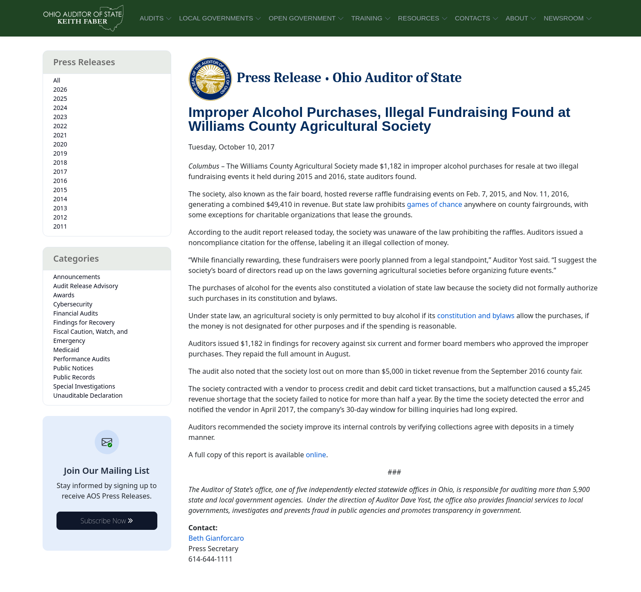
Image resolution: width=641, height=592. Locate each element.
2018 (60, 162)
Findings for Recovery (84, 322)
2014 (60, 199)
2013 (60, 208)
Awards (64, 295)
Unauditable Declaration (88, 395)
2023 (60, 117)
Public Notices (73, 368)
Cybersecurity (73, 304)
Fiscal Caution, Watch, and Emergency (90, 336)
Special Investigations (84, 386)
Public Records (74, 377)
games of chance (434, 204)
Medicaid (66, 350)
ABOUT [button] (517, 18)
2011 (60, 226)
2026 (60, 89)
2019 (60, 153)
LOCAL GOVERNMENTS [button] (216, 18)
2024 (60, 107)
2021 (60, 135)
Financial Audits (75, 313)
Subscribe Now (106, 520)
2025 (60, 98)
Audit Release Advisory (85, 286)
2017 (60, 171)
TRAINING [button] (366, 18)
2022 (60, 126)
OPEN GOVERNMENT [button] (302, 18)
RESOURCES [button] (418, 18)
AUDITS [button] (151, 18)
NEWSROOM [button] (564, 18)
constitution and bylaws (476, 315)
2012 (60, 217)
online (316, 454)
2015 (60, 190)
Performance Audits (81, 359)
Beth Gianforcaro (216, 538)
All (56, 80)
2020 (60, 144)
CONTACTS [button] (472, 18)
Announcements (76, 277)
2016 (60, 180)
